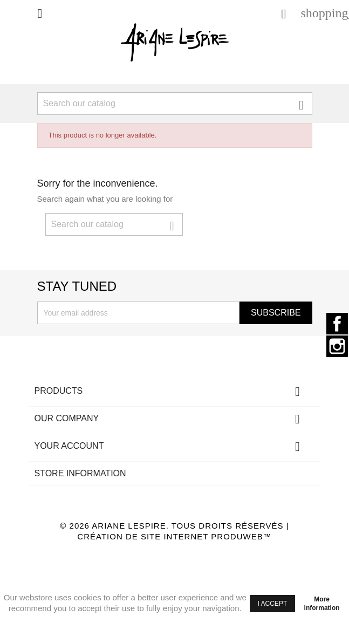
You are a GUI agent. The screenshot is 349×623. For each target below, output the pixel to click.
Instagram (337, 346)
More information (322, 603)
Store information (80, 473)
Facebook (337, 323)
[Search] (174, 103)
